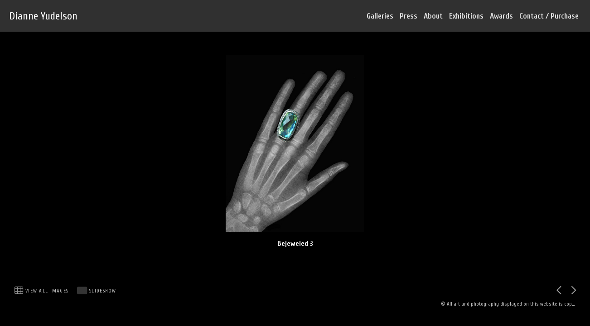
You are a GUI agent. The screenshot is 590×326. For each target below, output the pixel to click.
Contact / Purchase (549, 16)
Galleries (380, 16)
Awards (501, 16)
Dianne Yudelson (43, 16)
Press (408, 16)
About (433, 16)
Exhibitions (466, 16)
